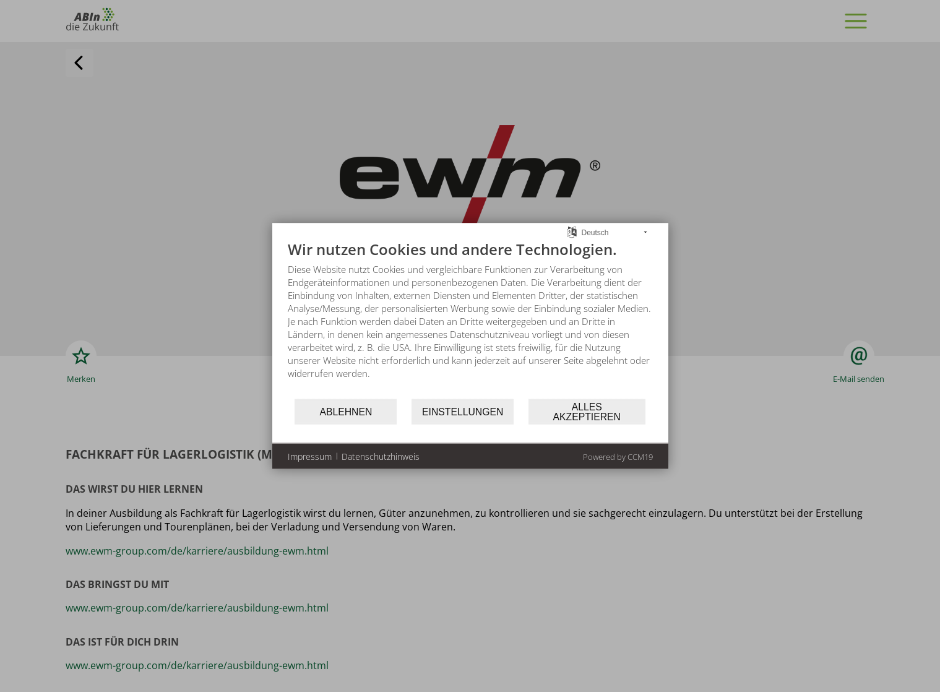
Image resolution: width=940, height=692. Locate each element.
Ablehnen (345, 411)
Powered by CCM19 (618, 456)
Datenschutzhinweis (381, 456)
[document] (470, 319)
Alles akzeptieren (587, 411)
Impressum (310, 456)
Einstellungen (462, 411)
